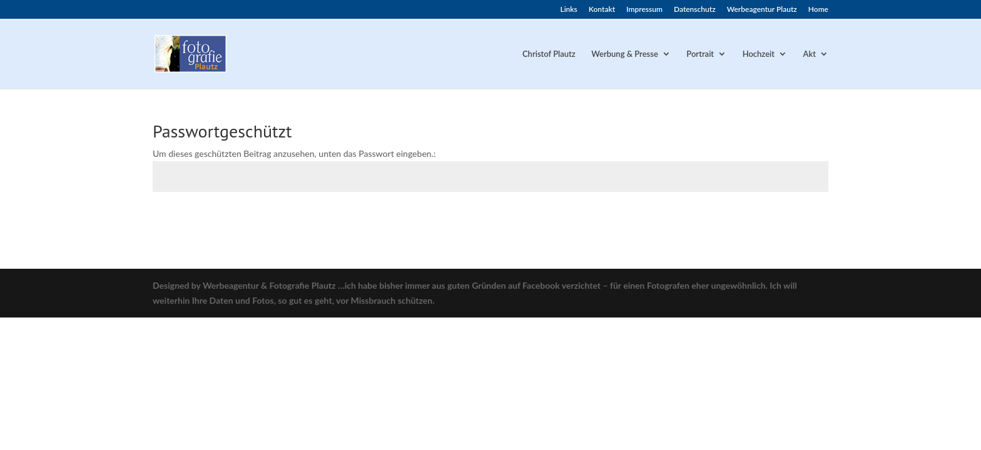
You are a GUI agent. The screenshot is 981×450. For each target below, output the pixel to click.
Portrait (700, 54)
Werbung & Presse (624, 54)
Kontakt (602, 10)
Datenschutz (695, 10)
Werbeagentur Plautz (762, 10)
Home (818, 10)
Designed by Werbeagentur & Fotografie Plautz (244, 285)
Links (568, 10)
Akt (809, 54)
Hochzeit (759, 54)
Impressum (644, 10)
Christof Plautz (549, 54)
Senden (795, 219)
